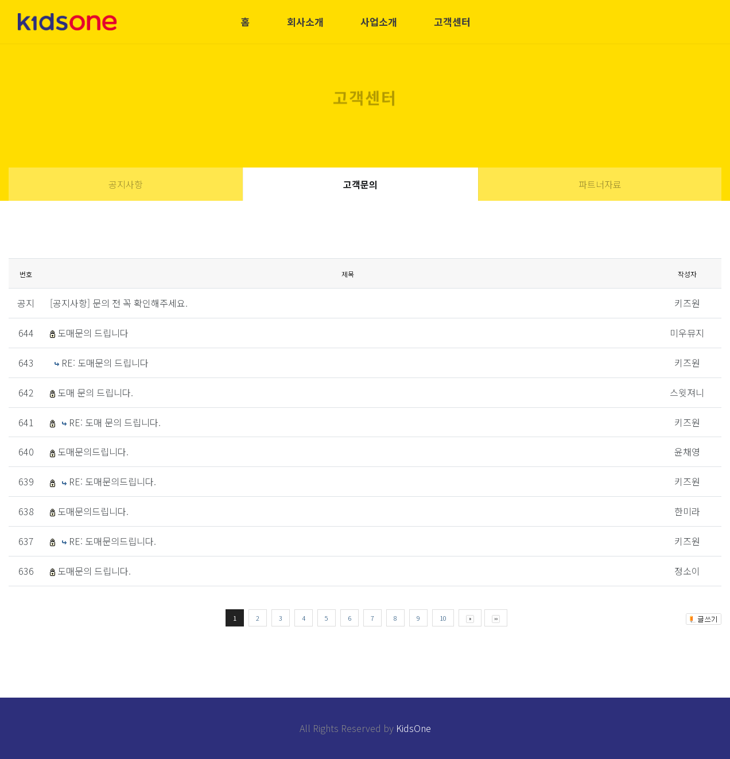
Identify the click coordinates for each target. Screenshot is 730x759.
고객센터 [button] (452, 21)
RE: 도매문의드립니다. (112, 481)
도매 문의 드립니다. (95, 392)
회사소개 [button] (305, 21)
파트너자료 (600, 184)
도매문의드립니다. (93, 451)
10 (443, 617)
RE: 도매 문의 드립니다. (115, 422)
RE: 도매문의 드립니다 (105, 362)
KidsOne (413, 728)
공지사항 (125, 184)
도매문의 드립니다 (93, 333)
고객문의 (360, 184)
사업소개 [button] (378, 21)
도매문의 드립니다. (94, 571)
